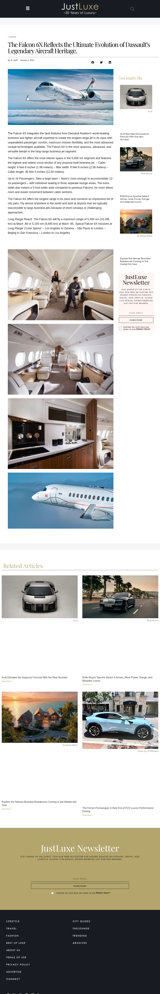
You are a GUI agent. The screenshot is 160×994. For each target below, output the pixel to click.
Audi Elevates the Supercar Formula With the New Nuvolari (134, 136)
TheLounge (81, 928)
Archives (80, 942)
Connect (13, 979)
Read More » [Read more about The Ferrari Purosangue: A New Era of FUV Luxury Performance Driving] (87, 815)
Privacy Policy (143, 329)
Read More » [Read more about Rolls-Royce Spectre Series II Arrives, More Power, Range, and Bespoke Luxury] (87, 684)
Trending (80, 935)
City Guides (81, 921)
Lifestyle (13, 921)
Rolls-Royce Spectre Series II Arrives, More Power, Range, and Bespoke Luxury (135, 199)
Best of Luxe (16, 942)
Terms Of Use (16, 957)
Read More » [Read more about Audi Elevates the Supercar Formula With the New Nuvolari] (7, 681)
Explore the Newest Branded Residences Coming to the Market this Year (135, 261)
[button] (27, 8)
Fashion (12, 935)
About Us (13, 950)
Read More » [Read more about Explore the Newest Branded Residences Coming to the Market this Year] (7, 809)
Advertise (14, 971)
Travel (11, 928)
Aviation (12, 37)
